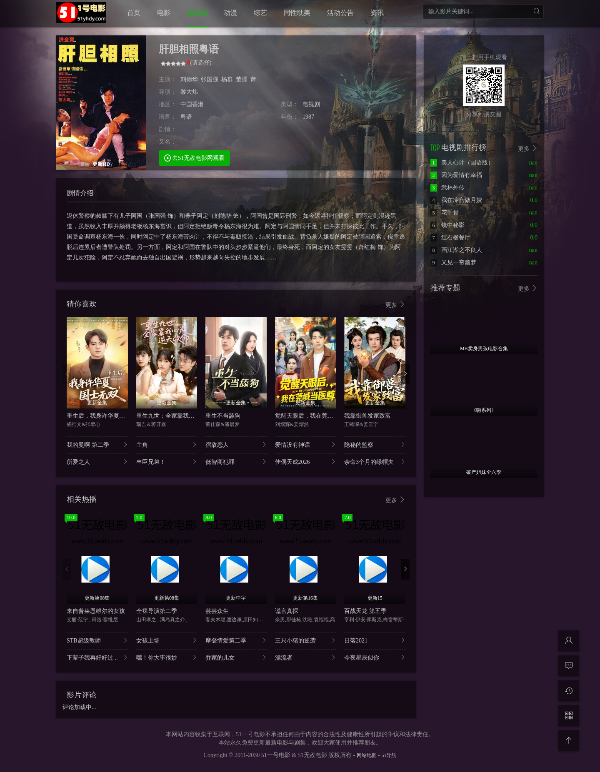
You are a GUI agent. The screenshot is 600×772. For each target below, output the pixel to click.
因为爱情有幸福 (456, 175)
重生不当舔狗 (222, 416)
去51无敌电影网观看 (194, 157)
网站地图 (367, 755)
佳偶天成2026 (305, 461)
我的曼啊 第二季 (97, 444)
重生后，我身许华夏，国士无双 (107, 416)
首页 (133, 12)
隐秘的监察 (374, 444)
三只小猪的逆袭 (305, 640)
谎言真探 (286, 611)
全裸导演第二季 (156, 611)
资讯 (377, 12)
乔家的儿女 (236, 657)
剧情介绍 (80, 193)
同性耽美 (297, 12)
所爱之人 (97, 461)
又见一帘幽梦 (453, 262)
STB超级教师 (97, 640)
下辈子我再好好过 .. (97, 657)
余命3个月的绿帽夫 (374, 461)
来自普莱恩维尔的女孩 (96, 611)
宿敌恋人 (236, 444)
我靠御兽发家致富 (367, 416)
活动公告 (340, 12)
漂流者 (305, 657)
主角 (167, 444)
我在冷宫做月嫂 (456, 200)
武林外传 (447, 187)
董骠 (242, 79)
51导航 (388, 755)
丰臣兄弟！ (167, 461)
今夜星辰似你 (374, 657)
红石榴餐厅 (450, 237)
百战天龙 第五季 (365, 611)
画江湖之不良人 (456, 250)
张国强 (209, 79)
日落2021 (374, 640)
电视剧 (197, 12)
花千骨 (444, 212)
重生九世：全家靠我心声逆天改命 (180, 416)
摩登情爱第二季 (236, 640)
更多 (395, 304)
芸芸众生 (217, 611)
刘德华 (189, 79)
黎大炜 (189, 92)
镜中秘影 (447, 225)
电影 (163, 12)
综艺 (260, 12)
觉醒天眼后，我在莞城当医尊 (313, 416)
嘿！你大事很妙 (167, 657)
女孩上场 (167, 640)
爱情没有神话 (305, 444)
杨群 (227, 79)
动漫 (230, 12)
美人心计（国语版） (462, 162)
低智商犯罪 (236, 461)
